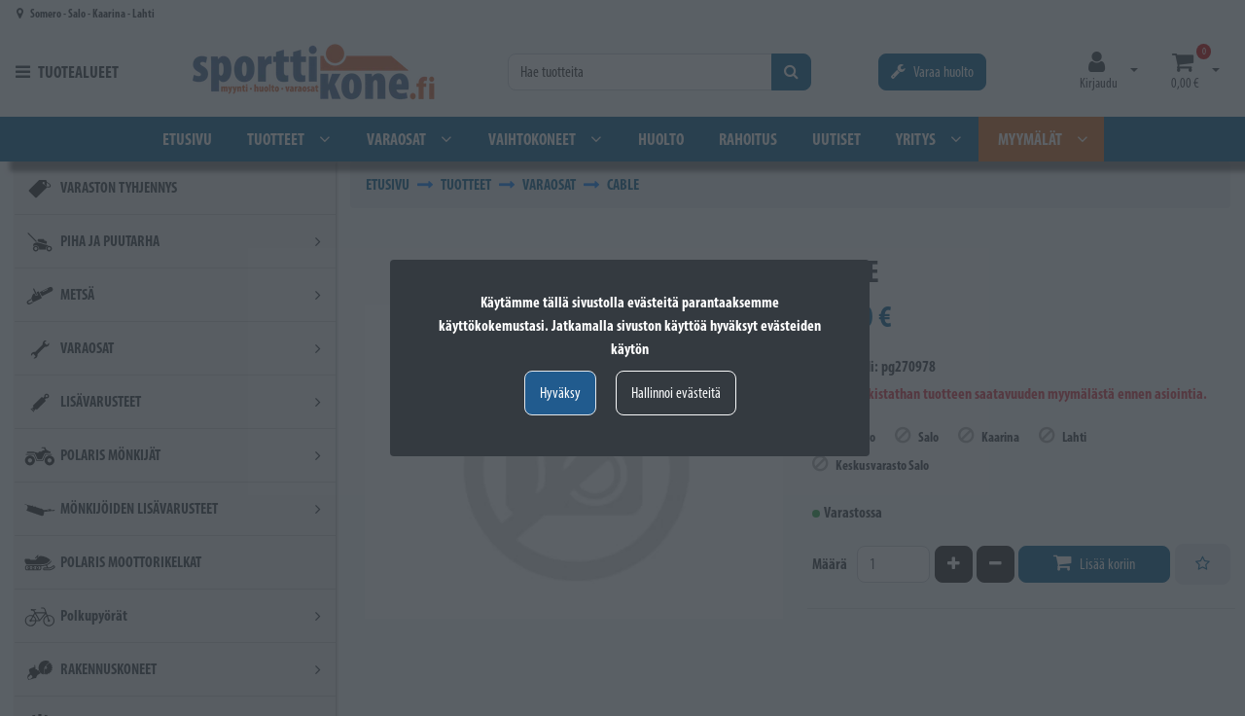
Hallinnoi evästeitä (676, 392)
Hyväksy (560, 392)
